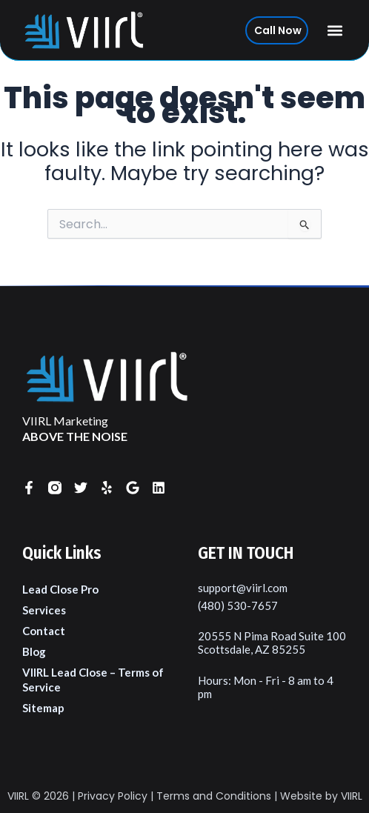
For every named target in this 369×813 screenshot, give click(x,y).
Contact (43, 630)
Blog (34, 651)
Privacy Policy (112, 796)
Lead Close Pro (60, 589)
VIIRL (18, 796)
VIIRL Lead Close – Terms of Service (93, 680)
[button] (335, 30)
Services (44, 610)
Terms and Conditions (213, 796)
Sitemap (43, 707)
